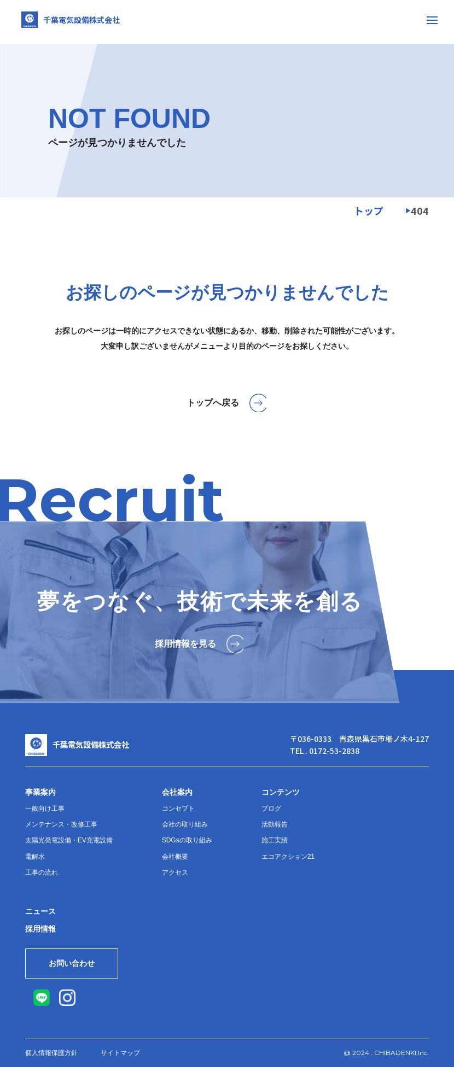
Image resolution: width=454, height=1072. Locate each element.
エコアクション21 (288, 856)
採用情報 (40, 928)
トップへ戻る (227, 403)
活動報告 (274, 824)
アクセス (175, 872)
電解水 (35, 856)
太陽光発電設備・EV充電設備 (69, 840)
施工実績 (274, 840)
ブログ (271, 808)
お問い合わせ (80, 966)
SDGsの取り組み (187, 840)
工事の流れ (41, 872)
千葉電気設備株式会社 (76, 22)
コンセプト (178, 808)
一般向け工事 (45, 808)
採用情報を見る (200, 644)
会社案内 (177, 792)
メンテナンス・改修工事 (61, 824)
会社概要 (175, 856)
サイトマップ (120, 1058)
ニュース (40, 911)
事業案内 (40, 792)
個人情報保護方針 (51, 1058)
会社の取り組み (185, 824)
